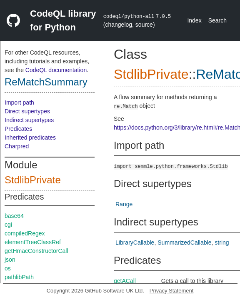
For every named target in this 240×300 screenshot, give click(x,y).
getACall (125, 281)
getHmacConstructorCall (36, 251)
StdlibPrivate (33, 179)
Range (123, 204)
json (10, 259)
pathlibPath (19, 277)
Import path (19, 102)
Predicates (18, 128)
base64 (14, 215)
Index (194, 20)
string (222, 242)
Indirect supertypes (29, 120)
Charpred (17, 146)
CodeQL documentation (56, 70)
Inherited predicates (30, 137)
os (8, 268)
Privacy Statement (172, 291)
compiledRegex (25, 233)
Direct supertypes (27, 111)
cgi (8, 224)
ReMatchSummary (46, 82)
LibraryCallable (134, 242)
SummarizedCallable (184, 242)
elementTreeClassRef (33, 242)
